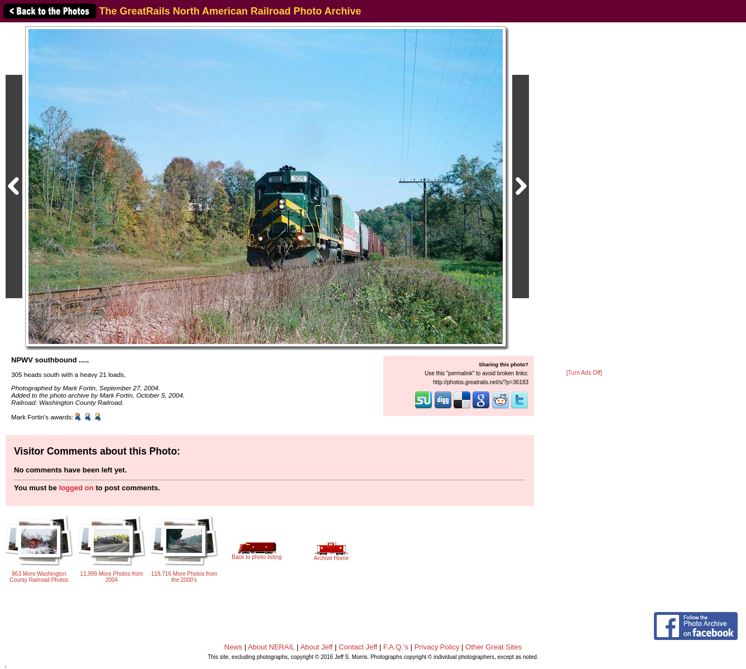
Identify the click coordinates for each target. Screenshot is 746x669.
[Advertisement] (584, 196)
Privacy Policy (437, 647)
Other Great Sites (493, 647)
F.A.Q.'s (395, 647)
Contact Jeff (358, 647)
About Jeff (316, 647)
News (233, 647)
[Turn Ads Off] (584, 373)
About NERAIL (271, 647)
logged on (76, 488)
